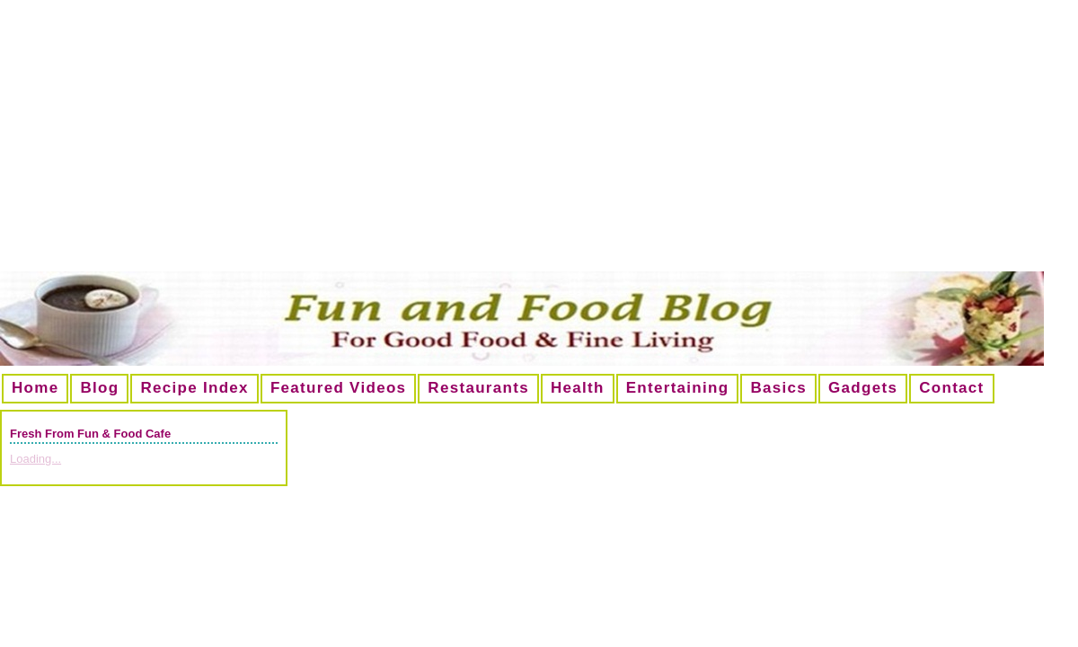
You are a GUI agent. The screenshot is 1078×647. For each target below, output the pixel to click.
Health (578, 387)
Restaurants (478, 387)
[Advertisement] (539, 143)
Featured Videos (338, 387)
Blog (99, 387)
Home (35, 387)
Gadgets (862, 387)
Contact (951, 387)
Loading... (35, 458)
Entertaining (677, 387)
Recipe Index (194, 387)
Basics (778, 387)
